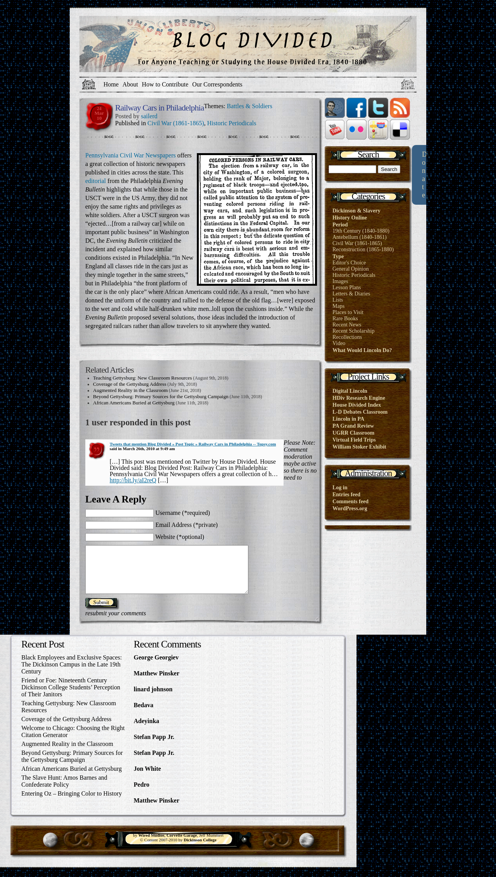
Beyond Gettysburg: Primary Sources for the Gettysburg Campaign (160, 396)
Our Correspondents (217, 84)
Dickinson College (200, 849)
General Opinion (350, 269)
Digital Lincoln (349, 391)
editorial (96, 181)
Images (340, 281)
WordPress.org (349, 508)
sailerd (149, 116)
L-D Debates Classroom (360, 412)
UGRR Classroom (353, 433)
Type (338, 256)
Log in (340, 487)
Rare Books (345, 318)
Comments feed (350, 501)
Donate (424, 174)
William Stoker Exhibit (359, 447)
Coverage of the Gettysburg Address (129, 384)
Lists (337, 300)
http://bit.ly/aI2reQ (133, 480)
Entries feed (346, 494)
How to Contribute (165, 84)
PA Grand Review (353, 426)
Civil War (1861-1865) (176, 123)
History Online (349, 218)
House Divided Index (356, 405)
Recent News (346, 325)
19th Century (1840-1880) (360, 231)
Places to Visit (347, 312)
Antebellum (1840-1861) (359, 237)
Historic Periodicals (232, 123)
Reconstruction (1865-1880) (363, 249)
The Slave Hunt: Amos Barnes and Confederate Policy (64, 790)
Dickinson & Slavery (356, 211)
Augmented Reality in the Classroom (130, 390)
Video (338, 343)
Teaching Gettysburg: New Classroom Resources (142, 378)
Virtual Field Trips (354, 440)
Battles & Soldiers (249, 106)
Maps (338, 306)
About (130, 84)
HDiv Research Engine (358, 398)
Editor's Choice (349, 263)
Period (340, 225)
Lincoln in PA (348, 419)
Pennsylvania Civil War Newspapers (130, 155)
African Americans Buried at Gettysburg (134, 403)
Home (111, 84)
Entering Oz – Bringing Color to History (71, 802)
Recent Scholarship (353, 331)
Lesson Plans (346, 287)
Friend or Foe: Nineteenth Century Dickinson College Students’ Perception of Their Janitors (70, 696)
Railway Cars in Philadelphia (159, 107)
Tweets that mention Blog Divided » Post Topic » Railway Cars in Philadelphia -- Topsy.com (193, 444)
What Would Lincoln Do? (362, 350)
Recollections (347, 337)
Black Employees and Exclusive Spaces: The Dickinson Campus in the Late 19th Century (71, 673)
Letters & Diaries (351, 294)
